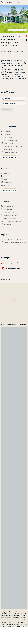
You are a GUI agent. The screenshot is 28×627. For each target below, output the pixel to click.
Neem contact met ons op (17, 113)
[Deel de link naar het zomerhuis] (25, 40)
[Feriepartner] (7, 2)
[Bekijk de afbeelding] (14, 19)
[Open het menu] (25, 2)
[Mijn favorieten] (22, 2)
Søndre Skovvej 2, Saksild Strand (12, 52)
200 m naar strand (9, 206)
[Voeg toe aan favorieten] (25, 36)
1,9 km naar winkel (9, 212)
